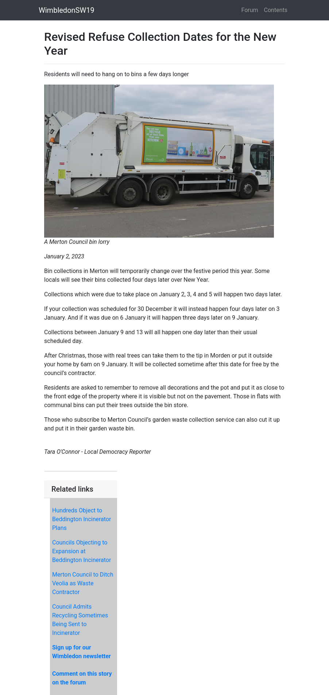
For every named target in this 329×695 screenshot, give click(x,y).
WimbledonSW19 (66, 10)
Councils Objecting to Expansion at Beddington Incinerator (81, 551)
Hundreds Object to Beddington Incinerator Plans (81, 519)
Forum (249, 10)
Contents (275, 10)
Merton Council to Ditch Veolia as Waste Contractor (82, 583)
